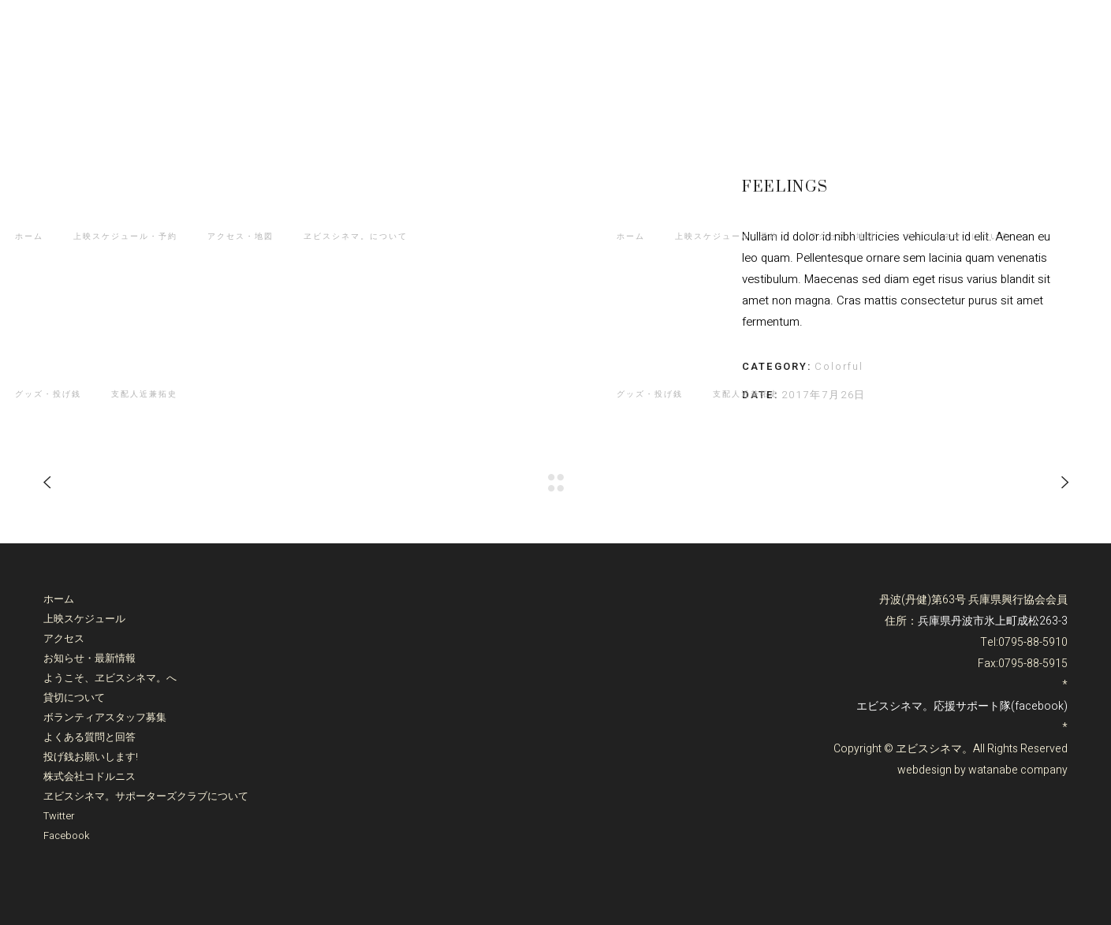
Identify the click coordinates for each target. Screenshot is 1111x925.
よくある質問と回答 (89, 736)
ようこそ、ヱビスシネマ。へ (110, 677)
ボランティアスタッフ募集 (104, 717)
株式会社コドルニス (89, 776)
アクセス (63, 638)
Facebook (66, 835)
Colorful (839, 366)
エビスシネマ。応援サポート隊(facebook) (962, 706)
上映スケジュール (84, 618)
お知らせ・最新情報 (89, 658)
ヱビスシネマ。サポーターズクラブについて (145, 796)
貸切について (74, 697)
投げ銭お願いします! (90, 756)
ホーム (58, 598)
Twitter (59, 815)
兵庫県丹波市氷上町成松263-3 (993, 621)
